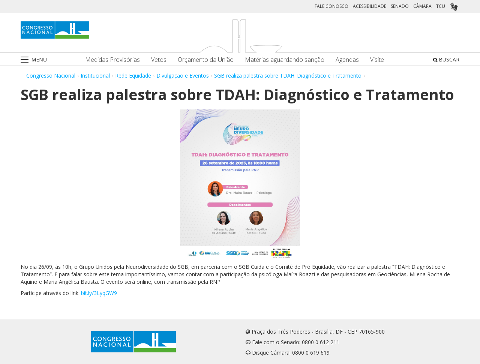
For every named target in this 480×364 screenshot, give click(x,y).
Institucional (95, 75)
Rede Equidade (133, 75)
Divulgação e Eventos (182, 75)
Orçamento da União (206, 60)
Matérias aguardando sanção (284, 60)
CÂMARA (422, 6)
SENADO (400, 6)
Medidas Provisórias (112, 60)
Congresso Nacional (50, 75)
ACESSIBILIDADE (369, 6)
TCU (440, 6)
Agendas (347, 60)
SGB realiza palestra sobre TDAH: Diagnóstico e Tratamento (288, 75)
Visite (377, 60)
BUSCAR (446, 59)
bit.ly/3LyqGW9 (99, 293)
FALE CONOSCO (331, 6)
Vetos (158, 60)
